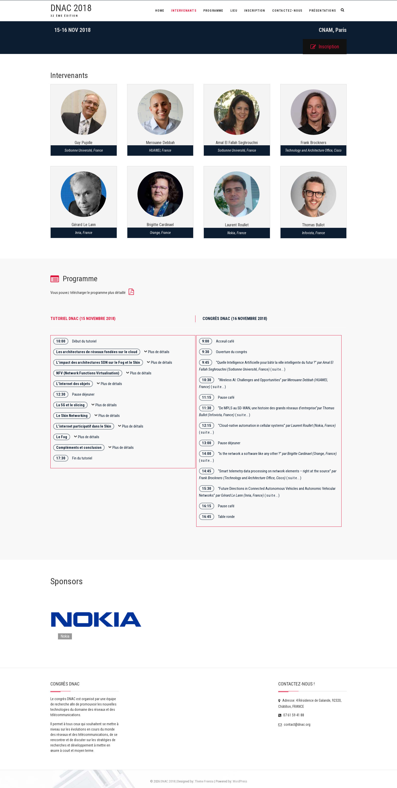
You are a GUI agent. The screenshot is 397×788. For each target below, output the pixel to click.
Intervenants (183, 10)
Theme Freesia (204, 781)
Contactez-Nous (287, 10)
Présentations (322, 10)
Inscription (254, 10)
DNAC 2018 (71, 8)
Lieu (233, 10)
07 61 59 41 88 (291, 715)
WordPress (240, 781)
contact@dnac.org (294, 724)
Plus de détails (158, 352)
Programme (213, 10)
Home (160, 10)
